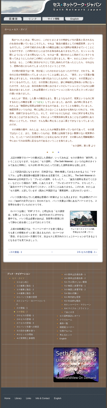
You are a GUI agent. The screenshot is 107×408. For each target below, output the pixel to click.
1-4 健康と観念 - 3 (25, 293)
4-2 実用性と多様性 (26, 338)
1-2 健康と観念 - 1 (25, 285)
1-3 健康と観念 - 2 (25, 289)
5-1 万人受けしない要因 (75, 282)
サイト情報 (32, 19)
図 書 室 (8, 19)
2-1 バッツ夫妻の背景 (27, 297)
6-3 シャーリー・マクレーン (77, 304)
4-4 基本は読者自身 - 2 (75, 278)
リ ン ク (19, 19)
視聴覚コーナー (67, 327)
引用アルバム (66, 331)
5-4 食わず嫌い (71, 293)
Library (18, 398)
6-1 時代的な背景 (72, 297)
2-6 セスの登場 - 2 (25, 319)
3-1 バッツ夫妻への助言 (28, 326)
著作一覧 (64, 323)
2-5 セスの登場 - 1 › (87, 252)
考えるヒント (66, 335)
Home (7, 398)
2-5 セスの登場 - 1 (25, 315)
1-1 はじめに (23, 282)
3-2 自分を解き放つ (26, 330)
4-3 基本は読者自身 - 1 (75, 274)
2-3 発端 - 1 (22, 308)
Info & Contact (42, 398)
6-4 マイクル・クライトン (76, 308)
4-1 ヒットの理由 (25, 334)
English (44, 19)
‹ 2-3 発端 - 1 (15, 252)
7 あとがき (69, 312)
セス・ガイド (20, 29)
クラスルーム (66, 319)
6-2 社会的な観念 (72, 301)
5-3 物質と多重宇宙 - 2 (75, 289)
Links (28, 398)
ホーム (8, 29)
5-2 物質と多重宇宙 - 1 (75, 285)
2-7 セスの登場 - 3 (25, 323)
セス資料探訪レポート (70, 316)
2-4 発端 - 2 (22, 311)
